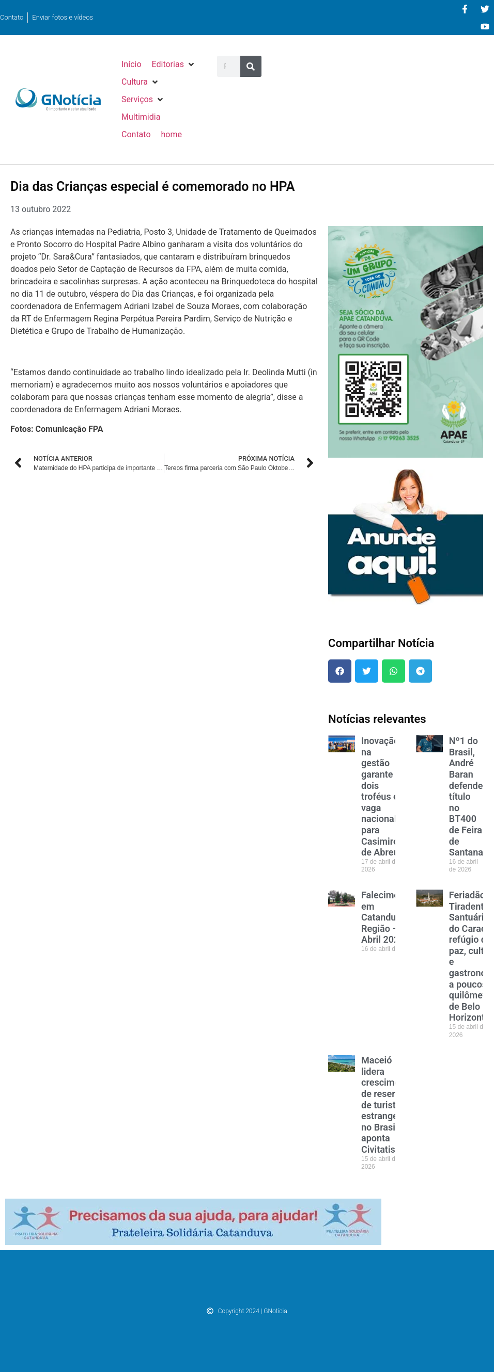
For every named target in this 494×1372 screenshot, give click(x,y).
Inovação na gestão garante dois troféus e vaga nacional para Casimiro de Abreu (380, 796)
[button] (174, 64)
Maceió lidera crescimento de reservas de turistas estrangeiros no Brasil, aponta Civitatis (387, 1105)
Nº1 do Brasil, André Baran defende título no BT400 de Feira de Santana (466, 796)
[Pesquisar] (250, 66)
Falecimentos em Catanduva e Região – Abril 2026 (389, 917)
